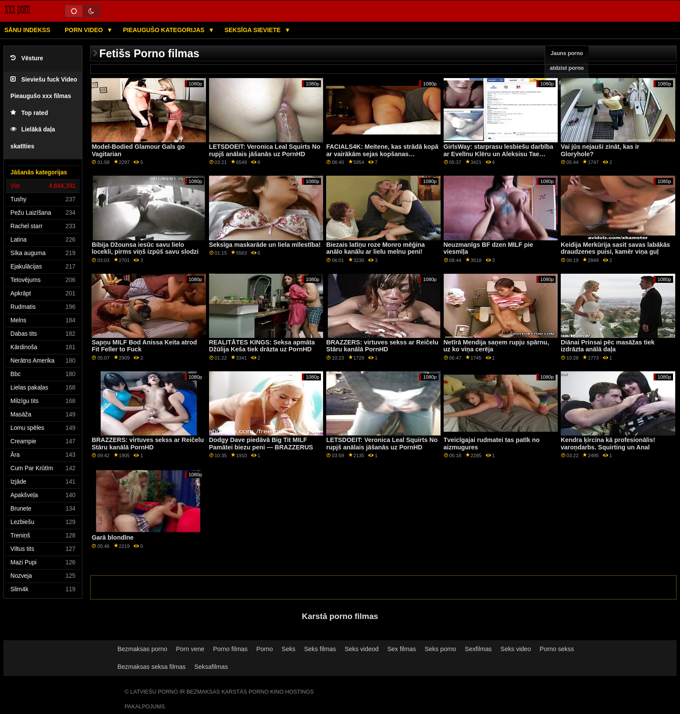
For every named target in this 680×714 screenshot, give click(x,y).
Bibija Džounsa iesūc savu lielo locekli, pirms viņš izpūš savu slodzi (145, 248)
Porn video (85, 29)
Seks (288, 648)
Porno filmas (230, 648)
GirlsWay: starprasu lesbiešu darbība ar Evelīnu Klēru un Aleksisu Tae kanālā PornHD (498, 153)
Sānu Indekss (27, 29)
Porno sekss (556, 648)
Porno (264, 648)
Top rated (29, 113)
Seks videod (362, 648)
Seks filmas (320, 648)
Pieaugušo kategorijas (164, 29)
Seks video (515, 648)
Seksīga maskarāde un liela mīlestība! (265, 244)
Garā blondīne (113, 537)
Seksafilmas (211, 666)
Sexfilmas (478, 648)
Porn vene (190, 648)
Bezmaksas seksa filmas (152, 666)
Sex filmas (401, 648)
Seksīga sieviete (253, 29)
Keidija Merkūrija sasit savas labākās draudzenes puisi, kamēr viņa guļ (615, 248)
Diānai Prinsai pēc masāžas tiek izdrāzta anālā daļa (607, 346)
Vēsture (26, 58)
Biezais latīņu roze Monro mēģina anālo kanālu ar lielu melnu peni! (375, 248)
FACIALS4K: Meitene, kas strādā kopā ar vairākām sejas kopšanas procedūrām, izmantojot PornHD (382, 153)
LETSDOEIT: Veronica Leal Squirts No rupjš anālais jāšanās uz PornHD (264, 150)
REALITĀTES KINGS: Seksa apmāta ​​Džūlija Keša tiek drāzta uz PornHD (263, 346)
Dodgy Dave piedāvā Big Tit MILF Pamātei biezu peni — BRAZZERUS (261, 443)
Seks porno (440, 648)
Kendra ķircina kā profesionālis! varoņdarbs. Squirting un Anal (608, 443)
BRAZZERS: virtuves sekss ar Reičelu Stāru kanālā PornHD (382, 346)
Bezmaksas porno (142, 648)
